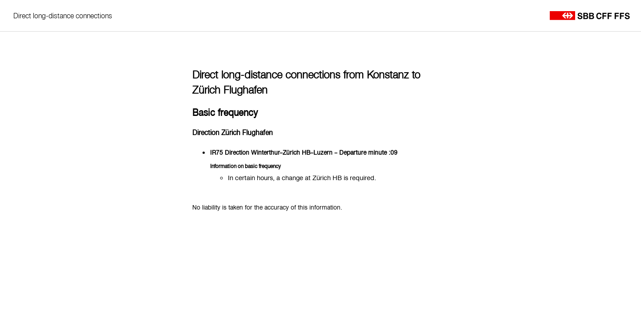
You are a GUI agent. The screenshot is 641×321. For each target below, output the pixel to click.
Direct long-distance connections (62, 16)
